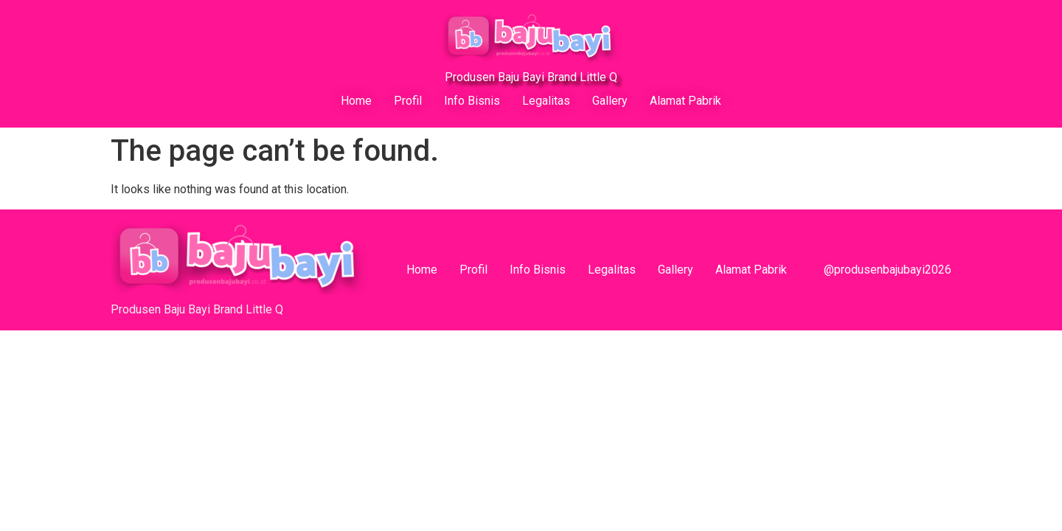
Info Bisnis (472, 101)
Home (356, 101)
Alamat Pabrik (685, 101)
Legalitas (546, 101)
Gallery (610, 101)
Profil (408, 101)
